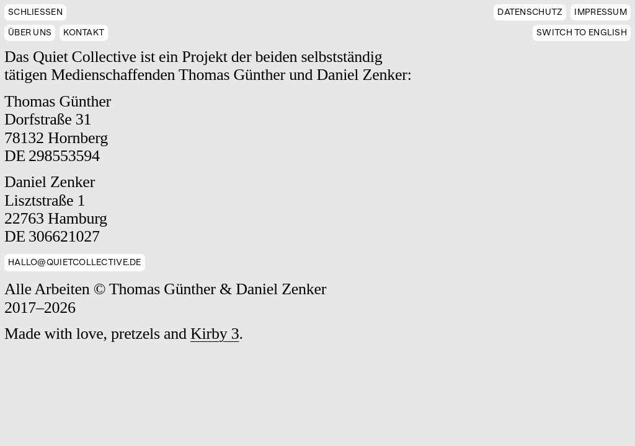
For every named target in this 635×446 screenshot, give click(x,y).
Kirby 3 (214, 334)
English (581, 32)
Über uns (29, 32)
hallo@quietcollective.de (74, 262)
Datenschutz (529, 12)
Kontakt (83, 32)
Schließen (35, 12)
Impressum (600, 12)
